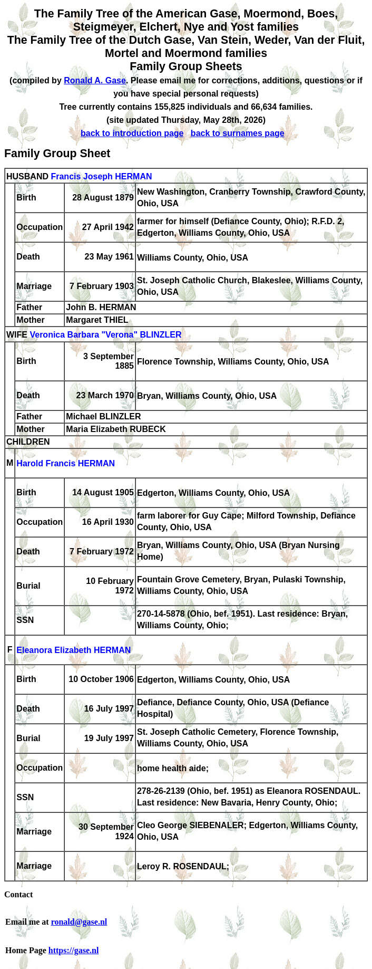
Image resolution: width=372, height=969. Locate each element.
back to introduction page (132, 133)
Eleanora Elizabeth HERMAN (73, 650)
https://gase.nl (73, 950)
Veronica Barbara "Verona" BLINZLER (105, 335)
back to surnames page (238, 133)
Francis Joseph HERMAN (101, 176)
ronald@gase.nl (79, 921)
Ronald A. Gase (95, 80)
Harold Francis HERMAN (65, 463)
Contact (18, 894)
